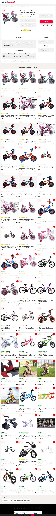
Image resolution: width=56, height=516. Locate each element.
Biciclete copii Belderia (31, 6)
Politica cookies (38, 508)
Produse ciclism (5, 6)
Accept (32, 515)
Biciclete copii (12, 6)
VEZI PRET (46, 21)
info (17, 92)
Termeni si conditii (18, 508)
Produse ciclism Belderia (20, 6)
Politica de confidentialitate (28, 508)
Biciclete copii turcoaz (18, 500)
